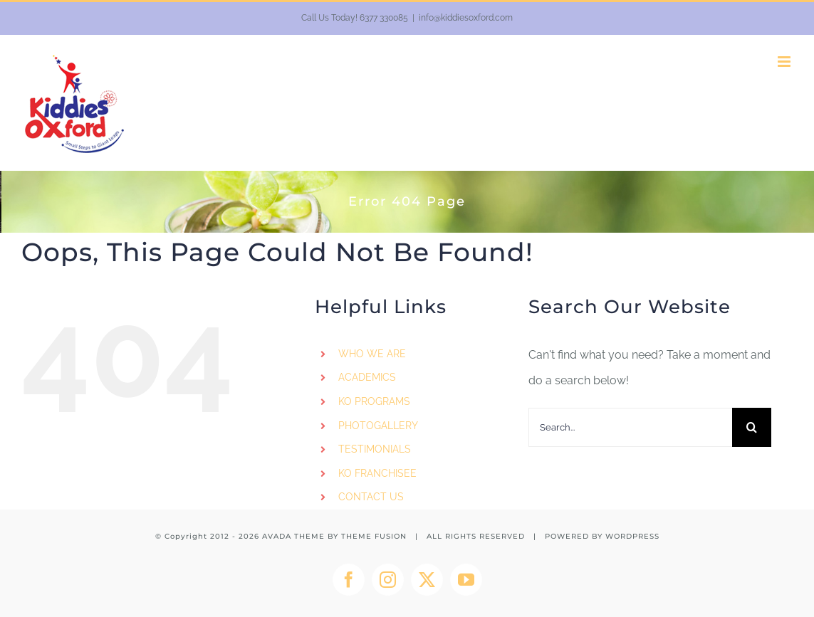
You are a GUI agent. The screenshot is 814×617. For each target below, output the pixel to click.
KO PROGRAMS (374, 401)
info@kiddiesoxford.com (466, 18)
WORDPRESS (632, 536)
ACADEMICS (367, 377)
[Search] (751, 427)
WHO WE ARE (372, 353)
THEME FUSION (374, 536)
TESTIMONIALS (374, 449)
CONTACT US (371, 496)
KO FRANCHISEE (377, 473)
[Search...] (630, 427)
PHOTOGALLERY (378, 425)
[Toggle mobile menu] (785, 61)
